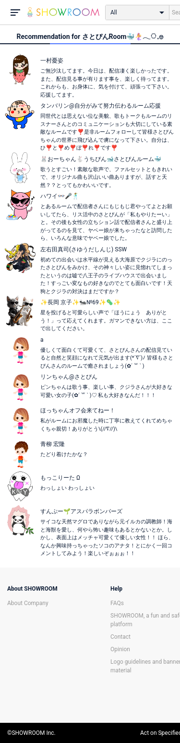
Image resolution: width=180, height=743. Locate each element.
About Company (27, 603)
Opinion (120, 649)
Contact (120, 636)
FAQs (117, 603)
